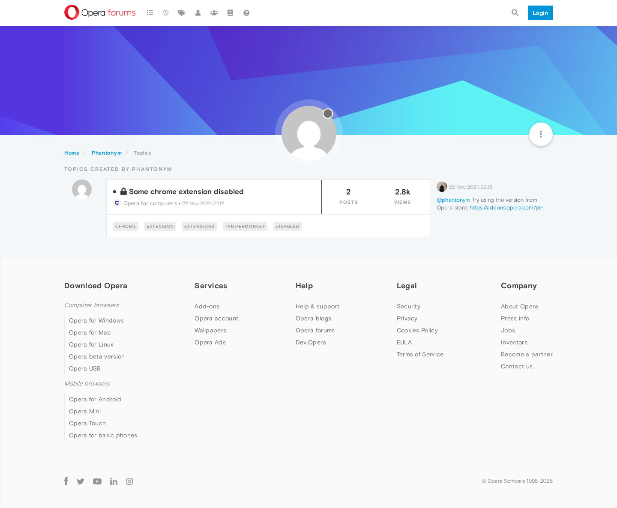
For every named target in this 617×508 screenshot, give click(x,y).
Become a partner (527, 354)
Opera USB (85, 368)
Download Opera (95, 285)
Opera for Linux (91, 344)
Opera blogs (313, 318)
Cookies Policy (417, 330)
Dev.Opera (311, 342)
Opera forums (315, 330)
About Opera (519, 306)
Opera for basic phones (103, 435)
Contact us (517, 366)
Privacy (407, 318)
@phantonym (453, 200)
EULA (404, 342)
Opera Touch (87, 423)
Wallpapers (210, 330)
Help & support (317, 306)
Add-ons (207, 306)
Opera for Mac (90, 332)
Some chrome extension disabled (186, 191)
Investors (514, 342)
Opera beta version (97, 356)
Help (304, 285)
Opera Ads (210, 342)
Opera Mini (85, 411)
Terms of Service (420, 354)
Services (211, 285)
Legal (407, 285)
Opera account (216, 318)
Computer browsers (91, 305)
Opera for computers (145, 203)
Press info (515, 318)
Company (519, 285)
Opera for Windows (96, 320)
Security (408, 306)
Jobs (508, 330)
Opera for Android (95, 399)
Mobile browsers (87, 383)
